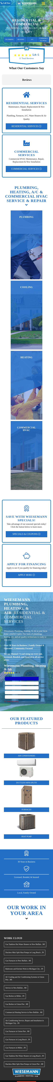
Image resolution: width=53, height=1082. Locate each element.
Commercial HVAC (43, 39)
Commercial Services (26, 169)
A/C (32, 39)
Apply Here (26, 575)
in (25, 944)
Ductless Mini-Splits (26, 783)
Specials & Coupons (27, 534)
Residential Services (27, 126)
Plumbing (9, 39)
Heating (20, 39)
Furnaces (26, 810)
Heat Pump (26, 837)
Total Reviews (26, 58)
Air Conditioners (26, 756)
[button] (2, 88)
